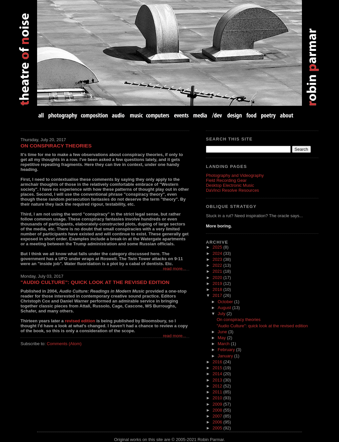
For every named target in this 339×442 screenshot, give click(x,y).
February (227, 349)
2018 (218, 289)
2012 (218, 385)
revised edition (80, 320)
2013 (218, 380)
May (222, 337)
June (223, 331)
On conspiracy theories (56, 145)
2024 (218, 253)
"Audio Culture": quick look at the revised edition (95, 282)
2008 (218, 410)
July (222, 313)
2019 (218, 283)
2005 (218, 427)
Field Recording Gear (226, 180)
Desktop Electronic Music (230, 185)
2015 (218, 367)
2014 (218, 373)
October (226, 301)
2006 (218, 422)
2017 (218, 295)
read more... (174, 268)
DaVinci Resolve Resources (232, 190)
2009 (218, 404)
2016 (218, 361)
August (225, 307)
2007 (218, 416)
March (224, 343)
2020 (218, 277)
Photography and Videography (235, 175)
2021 (218, 271)
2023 (218, 259)
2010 (218, 397)
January (226, 355)
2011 (218, 391)
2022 (218, 265)
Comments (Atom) (64, 343)
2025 (218, 247)
